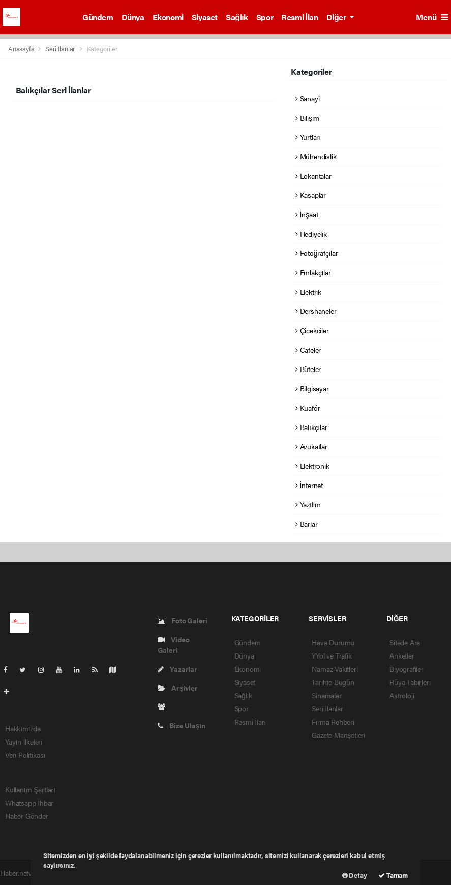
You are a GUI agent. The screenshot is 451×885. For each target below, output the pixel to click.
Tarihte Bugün (333, 682)
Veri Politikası (25, 755)
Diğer (337, 17)
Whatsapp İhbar (29, 802)
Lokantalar (313, 175)
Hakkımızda (23, 728)
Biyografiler (406, 669)
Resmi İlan (299, 17)
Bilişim (307, 117)
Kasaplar (310, 195)
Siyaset (205, 17)
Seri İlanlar (60, 48)
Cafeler (308, 350)
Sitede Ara (404, 642)
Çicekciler (312, 330)
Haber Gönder (26, 816)
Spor (264, 17)
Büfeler (308, 369)
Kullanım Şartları (30, 789)
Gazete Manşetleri (338, 735)
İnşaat (306, 214)
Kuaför (307, 408)
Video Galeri (174, 644)
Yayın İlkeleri (23, 741)
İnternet (309, 485)
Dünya (133, 17)
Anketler (401, 655)
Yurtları (308, 137)
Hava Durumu (333, 642)
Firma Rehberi (333, 722)
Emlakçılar (313, 272)
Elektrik (308, 292)
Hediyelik (311, 234)
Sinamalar (326, 695)
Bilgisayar (312, 388)
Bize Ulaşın (181, 725)
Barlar (306, 524)
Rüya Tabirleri (409, 682)
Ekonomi (168, 17)
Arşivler (178, 687)
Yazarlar (177, 669)
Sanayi (307, 98)
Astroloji (401, 695)
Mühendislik (316, 156)
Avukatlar (311, 446)
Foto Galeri (183, 620)
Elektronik (312, 466)
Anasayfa (22, 48)
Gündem (97, 17)
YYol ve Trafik (331, 655)
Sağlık (237, 17)
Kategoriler (102, 48)
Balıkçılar (311, 427)
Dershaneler (316, 311)
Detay (354, 875)
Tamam (393, 875)
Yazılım (308, 504)
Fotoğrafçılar (316, 253)
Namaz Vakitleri (334, 669)
